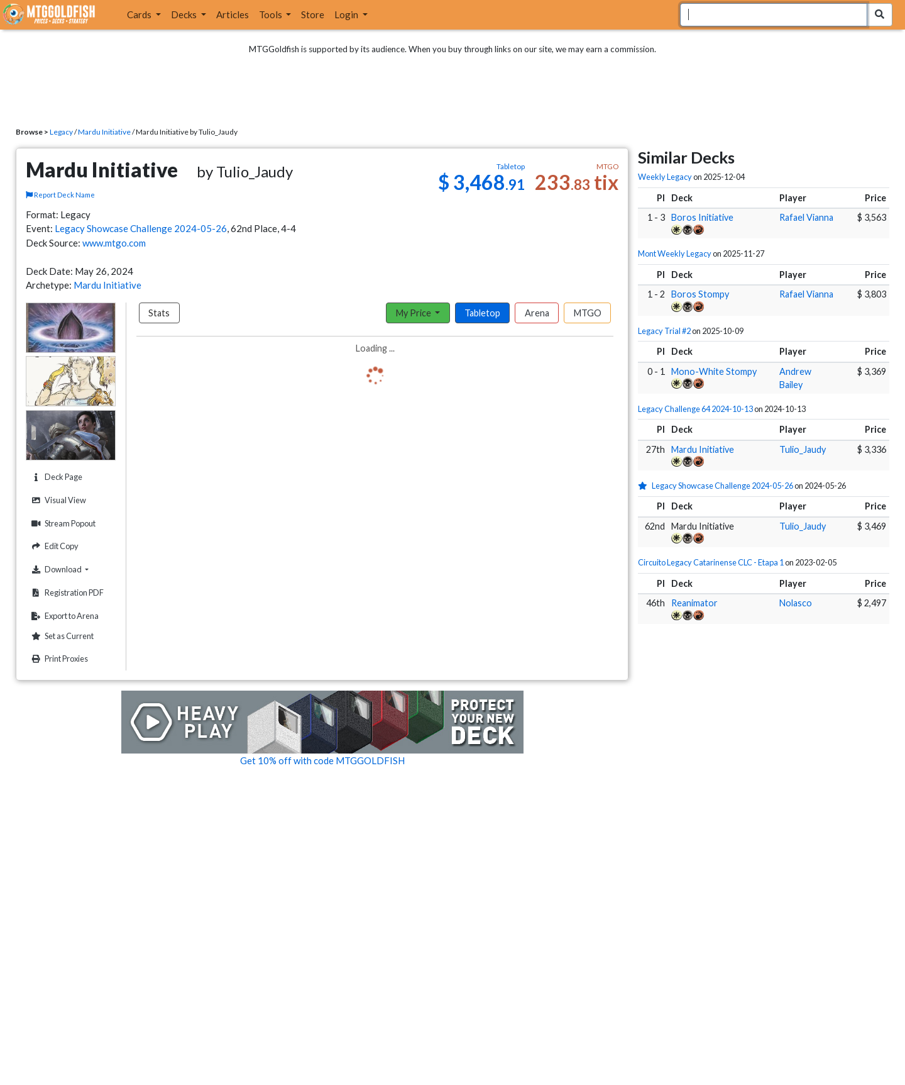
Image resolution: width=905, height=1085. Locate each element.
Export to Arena (63, 616)
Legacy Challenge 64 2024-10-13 (695, 409)
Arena (537, 313)
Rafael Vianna (806, 217)
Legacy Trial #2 (664, 331)
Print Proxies (58, 659)
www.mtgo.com (114, 242)
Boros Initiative (702, 217)
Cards (140, 14)
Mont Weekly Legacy (674, 253)
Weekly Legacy (665, 177)
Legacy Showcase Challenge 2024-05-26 (141, 228)
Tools (271, 14)
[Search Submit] (879, 14)
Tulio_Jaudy (802, 449)
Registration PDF (66, 593)
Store (312, 14)
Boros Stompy (700, 294)
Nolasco (795, 603)
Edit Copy (53, 546)
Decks (185, 14)
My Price (414, 313)
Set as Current (61, 636)
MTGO (587, 313)
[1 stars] (645, 486)
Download (72, 569)
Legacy (61, 131)
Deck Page (55, 477)
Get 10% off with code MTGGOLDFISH (322, 760)
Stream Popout (62, 524)
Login (347, 14)
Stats (159, 313)
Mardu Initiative (104, 131)
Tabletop (482, 313)
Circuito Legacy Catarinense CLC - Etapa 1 (711, 562)
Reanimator (694, 603)
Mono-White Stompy (714, 371)
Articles (232, 14)
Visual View (57, 500)
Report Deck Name (60, 195)
